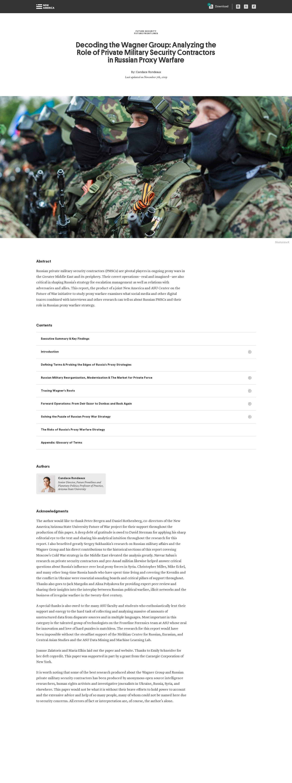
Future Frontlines (146, 33)
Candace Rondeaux (148, 72)
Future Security (146, 31)
